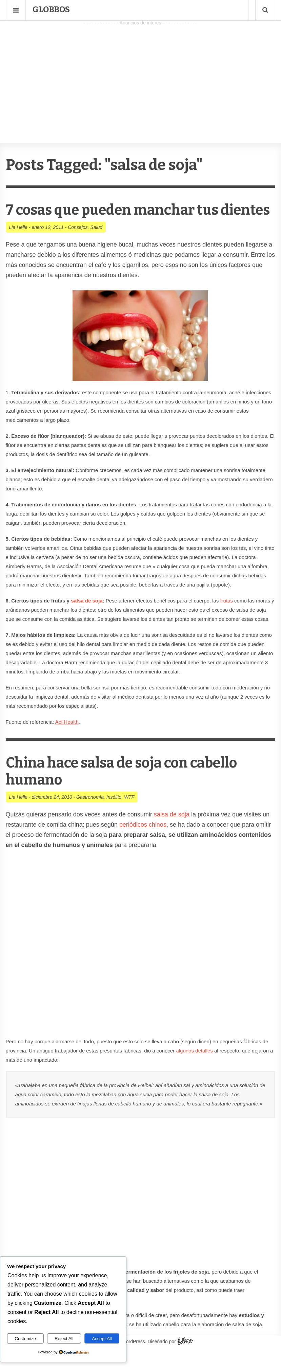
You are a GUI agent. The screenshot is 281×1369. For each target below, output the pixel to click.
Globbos (51, 9)
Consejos (77, 244)
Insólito (113, 814)
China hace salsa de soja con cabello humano (130, 788)
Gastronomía (90, 814)
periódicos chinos (142, 841)
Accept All (102, 1338)
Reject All (64, 1338)
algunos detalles (195, 1067)
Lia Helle (18, 244)
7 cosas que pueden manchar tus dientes (120, 218)
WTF (129, 814)
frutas (226, 617)
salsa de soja (86, 617)
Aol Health (67, 739)
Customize (25, 1338)
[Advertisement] (140, 75)
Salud (96, 244)
